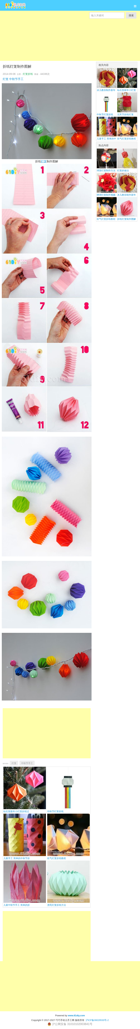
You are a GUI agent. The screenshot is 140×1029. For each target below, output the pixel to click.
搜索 (131, 15)
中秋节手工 (16, 79)
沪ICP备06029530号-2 (97, 1020)
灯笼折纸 (28, 74)
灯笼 (5, 79)
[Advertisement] (70, 44)
